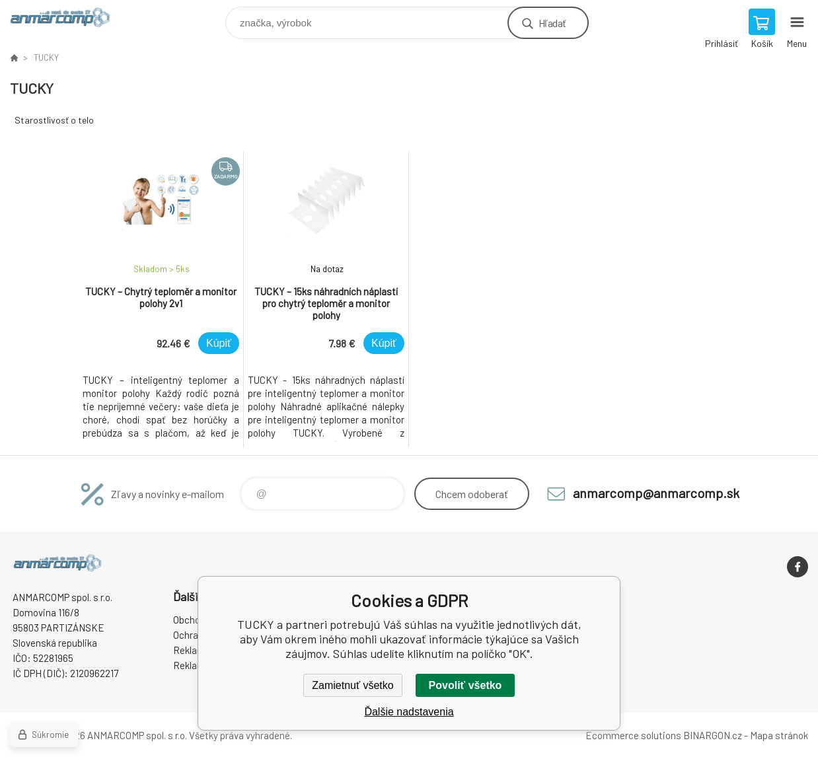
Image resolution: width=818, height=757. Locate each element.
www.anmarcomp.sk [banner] (68, 19)
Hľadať (552, 23)
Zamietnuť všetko (352, 685)
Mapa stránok (779, 735)
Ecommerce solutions (633, 735)
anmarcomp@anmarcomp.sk (656, 493)
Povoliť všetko (465, 685)
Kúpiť (218, 343)
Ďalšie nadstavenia (408, 711)
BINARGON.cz (712, 735)
